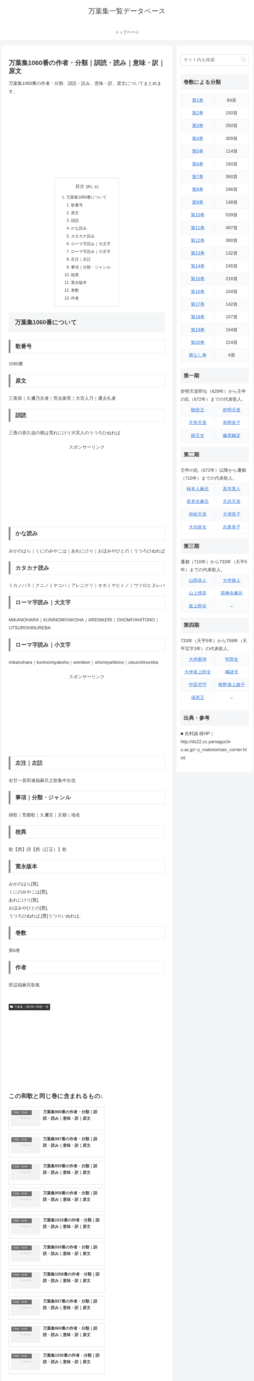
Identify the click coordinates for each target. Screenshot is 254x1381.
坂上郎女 (198, 606)
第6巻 (197, 164)
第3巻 (197, 125)
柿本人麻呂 (198, 488)
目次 (79, 186)
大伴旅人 (232, 580)
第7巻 (197, 176)
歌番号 (77, 205)
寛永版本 (79, 286)
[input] (215, 60)
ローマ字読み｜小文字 (91, 253)
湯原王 (197, 697)
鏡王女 (197, 435)
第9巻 (197, 202)
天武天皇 (232, 501)
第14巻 (198, 266)
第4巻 (197, 138)
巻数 (75, 294)
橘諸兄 (231, 672)
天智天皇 (198, 422)
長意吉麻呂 (198, 501)
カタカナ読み (83, 238)
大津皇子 (232, 514)
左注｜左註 (81, 262)
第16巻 (198, 291)
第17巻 (198, 304)
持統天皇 (198, 514)
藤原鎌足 (232, 435)
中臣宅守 (198, 684)
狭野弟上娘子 (231, 684)
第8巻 (197, 189)
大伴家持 (198, 659)
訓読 (75, 221)
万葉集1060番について (86, 197)
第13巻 (198, 253)
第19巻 (198, 329)
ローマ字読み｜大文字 (91, 245)
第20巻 (198, 342)
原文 (75, 213)
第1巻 (197, 100)
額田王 (197, 409)
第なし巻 (198, 355)
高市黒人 (232, 488)
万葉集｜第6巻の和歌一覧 (29, 1011)
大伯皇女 (198, 527)
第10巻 (198, 214)
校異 (75, 278)
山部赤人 (198, 580)
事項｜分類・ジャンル (91, 270)
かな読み (79, 229)
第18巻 (198, 316)
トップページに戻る (193, 1366)
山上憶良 (198, 593)
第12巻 (198, 240)
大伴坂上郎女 (197, 672)
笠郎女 (231, 659)
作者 (75, 302)
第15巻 (198, 278)
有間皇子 (232, 422)
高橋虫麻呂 (232, 593)
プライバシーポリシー (232, 1366)
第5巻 (197, 151)
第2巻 (197, 112)
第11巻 (198, 227)
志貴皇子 (232, 527)
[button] (243, 60)
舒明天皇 (232, 409)
